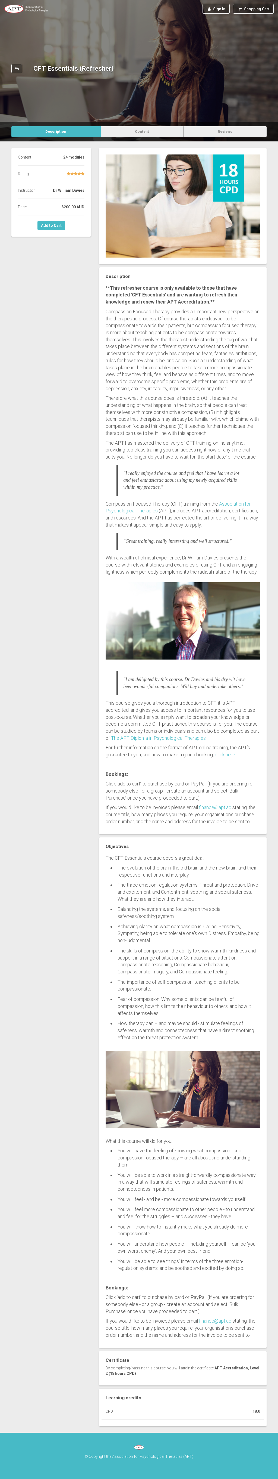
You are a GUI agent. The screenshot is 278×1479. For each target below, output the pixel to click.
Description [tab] (55, 131)
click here (225, 754)
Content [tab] (142, 131)
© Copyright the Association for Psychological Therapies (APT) (139, 1456)
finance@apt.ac (215, 807)
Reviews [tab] (225, 131)
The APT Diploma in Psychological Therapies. (159, 738)
